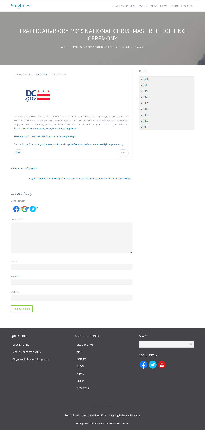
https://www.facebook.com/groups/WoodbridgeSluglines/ (45, 128)
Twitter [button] (33, 207)
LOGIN (174, 6)
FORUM (143, 6)
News (19, 152)
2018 (144, 96)
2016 (144, 109)
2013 (144, 127)
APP (133, 6)
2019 (144, 90)
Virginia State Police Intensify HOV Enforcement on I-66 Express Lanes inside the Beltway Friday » (80, 178)
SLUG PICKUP (120, 6)
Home (63, 47)
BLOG (153, 6)
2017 (144, 102)
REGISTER (187, 6)
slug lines (41, 74)
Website (15, 291)
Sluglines (20, 5)
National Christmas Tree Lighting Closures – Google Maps (45, 136)
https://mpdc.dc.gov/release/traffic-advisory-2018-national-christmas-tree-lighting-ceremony (72, 144)
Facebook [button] (16, 207)
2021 (144, 78)
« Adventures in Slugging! (24, 168)
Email (15, 276)
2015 (144, 115)
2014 (144, 120)
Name (15, 261)
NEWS (163, 6)
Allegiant (99, 423)
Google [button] (24, 207)
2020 (144, 84)
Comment (17, 219)
